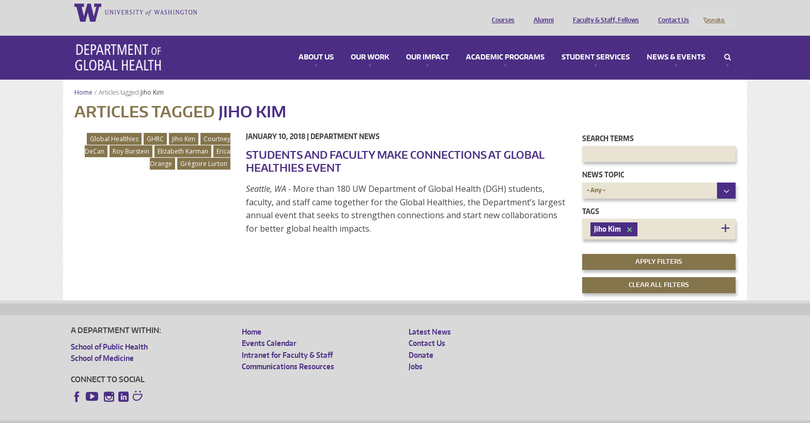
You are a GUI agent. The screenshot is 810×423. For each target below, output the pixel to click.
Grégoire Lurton (203, 149)
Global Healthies (114, 124)
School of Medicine (102, 344)
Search (728, 43)
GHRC (155, 124)
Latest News (430, 317)
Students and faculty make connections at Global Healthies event (395, 147)
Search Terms (608, 124)
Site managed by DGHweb (310, 415)
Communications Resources (288, 352)
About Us (316, 43)
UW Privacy (207, 415)
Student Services (596, 43)
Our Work (370, 43)
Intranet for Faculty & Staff (287, 341)
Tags (590, 197)
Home (83, 78)
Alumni (541, 12)
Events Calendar (269, 329)
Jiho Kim (153, 78)
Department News (345, 122)
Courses (500, 12)
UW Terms (249, 415)
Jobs (416, 352)
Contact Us (671, 12)
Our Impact (427, 43)
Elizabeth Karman (183, 137)
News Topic (603, 161)
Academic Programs (505, 43)
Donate (714, 12)
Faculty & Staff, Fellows (603, 12)
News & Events (676, 43)
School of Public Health (109, 332)
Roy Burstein (131, 137)
